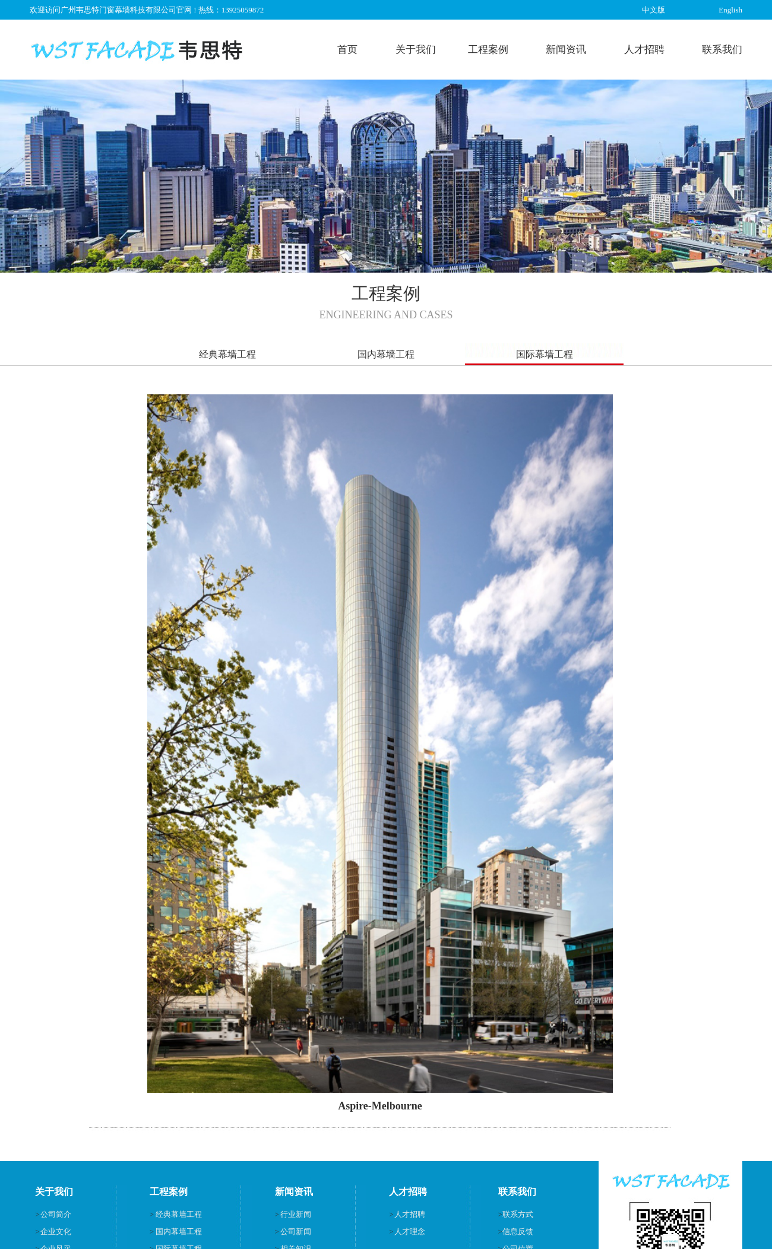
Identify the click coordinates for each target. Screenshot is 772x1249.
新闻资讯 (566, 49)
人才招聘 (644, 49)
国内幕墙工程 (386, 354)
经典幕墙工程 (227, 354)
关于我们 (416, 49)
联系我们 (722, 49)
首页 (347, 49)
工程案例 (488, 49)
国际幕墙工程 (544, 354)
